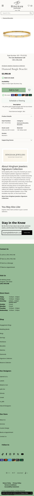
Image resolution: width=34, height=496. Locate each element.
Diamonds (3, 354)
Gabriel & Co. (4, 376)
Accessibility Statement (12, 487)
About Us (2, 420)
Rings (1, 333)
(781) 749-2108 (17, 60)
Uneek (2, 397)
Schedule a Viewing (17, 101)
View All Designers (5, 406)
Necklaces (3, 342)
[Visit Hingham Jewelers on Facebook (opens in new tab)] (6, 454)
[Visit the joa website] (26, 473)
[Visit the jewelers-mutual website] (20, 473)
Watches (2, 350)
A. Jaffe (2, 401)
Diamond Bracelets (8, 18)
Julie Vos (2, 389)
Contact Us (3, 436)
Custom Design (4, 428)
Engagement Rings (5, 325)
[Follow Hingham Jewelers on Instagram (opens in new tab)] (10, 454)
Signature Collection (6, 358)
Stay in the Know (13, 222)
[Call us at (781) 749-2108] (4, 283)
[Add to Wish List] (29, 90)
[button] (29, 5)
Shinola (2, 393)
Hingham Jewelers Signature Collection (13, 66)
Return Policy (7, 483)
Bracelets (19, 124)
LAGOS (2, 381)
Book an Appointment (6, 432)
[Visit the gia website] (8, 473)
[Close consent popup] (31, 493)
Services (2, 424)
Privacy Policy (17, 483)
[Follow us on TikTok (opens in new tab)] (3, 454)
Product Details (7, 116)
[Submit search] (31, 13)
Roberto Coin (4, 385)
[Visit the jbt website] (13, 473)
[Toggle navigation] (2, 5)
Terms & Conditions (10, 485)
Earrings (2, 337)
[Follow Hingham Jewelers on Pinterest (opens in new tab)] (14, 454)
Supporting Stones (7, 140)
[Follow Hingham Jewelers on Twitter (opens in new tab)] (18, 454)
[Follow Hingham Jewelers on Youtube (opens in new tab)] (22, 454)
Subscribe (27, 233)
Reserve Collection (5, 362)
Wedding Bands (4, 329)
